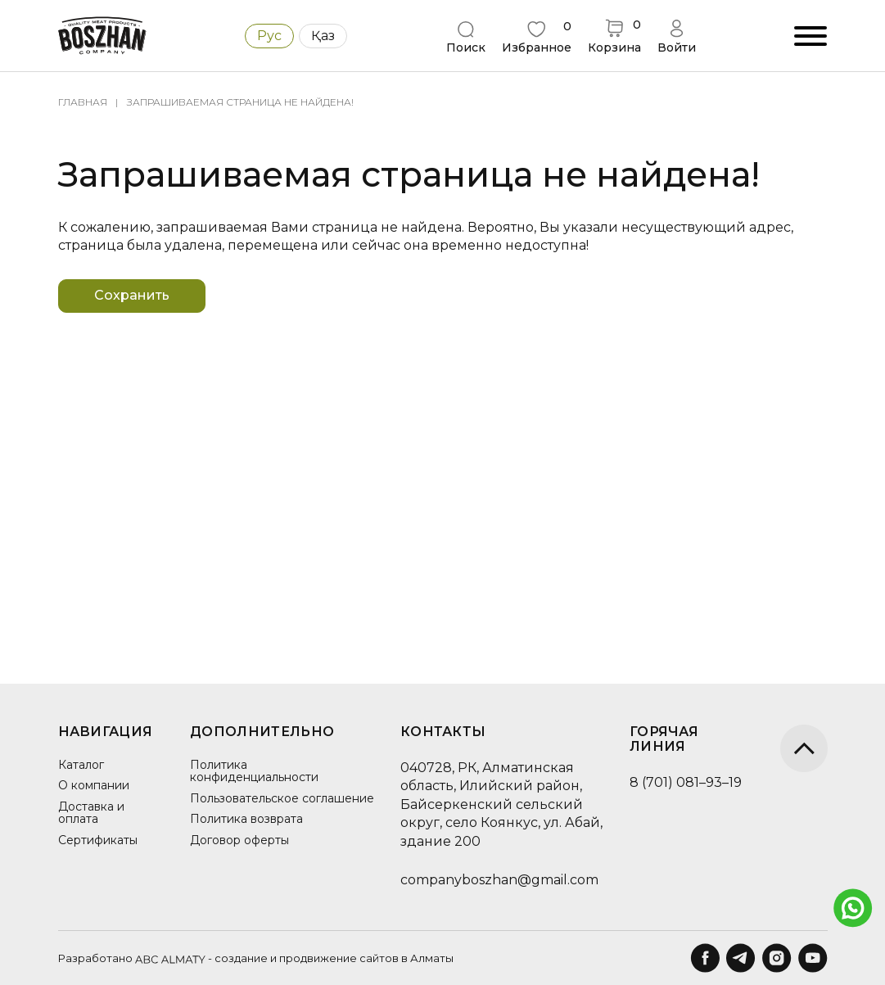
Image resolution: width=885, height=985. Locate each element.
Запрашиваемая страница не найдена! (240, 102)
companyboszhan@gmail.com (485, 880)
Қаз (323, 35)
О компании (93, 785)
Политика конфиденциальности (249, 770)
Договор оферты (234, 852)
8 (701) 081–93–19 (672, 782)
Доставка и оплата (91, 812)
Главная (82, 102)
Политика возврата (241, 832)
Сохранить (144, 295)
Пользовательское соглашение (239, 804)
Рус (269, 35)
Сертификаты (98, 840)
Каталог (81, 764)
